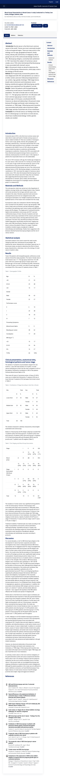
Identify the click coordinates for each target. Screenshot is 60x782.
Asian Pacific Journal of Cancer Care (45, 6)
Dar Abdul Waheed (9, 16)
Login (57, 2)
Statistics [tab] (20, 35)
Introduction (51, 48)
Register (51, 2)
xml (46, 25)
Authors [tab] (13, 35)
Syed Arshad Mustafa (36, 16)
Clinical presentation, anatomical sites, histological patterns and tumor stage (52, 70)
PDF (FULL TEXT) (37, 25)
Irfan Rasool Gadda (25, 16)
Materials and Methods (50, 53)
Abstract (49, 45)
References (50, 81)
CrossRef (19, 691)
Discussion (50, 79)
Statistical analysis (51, 59)
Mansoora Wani (17, 16)
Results (49, 62)
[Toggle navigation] (4, 6)
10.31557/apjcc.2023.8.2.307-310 (15, 25)
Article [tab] (7, 35)
